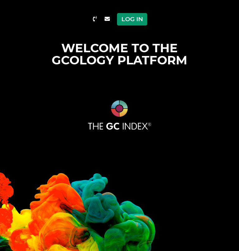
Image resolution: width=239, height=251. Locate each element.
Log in (132, 19)
